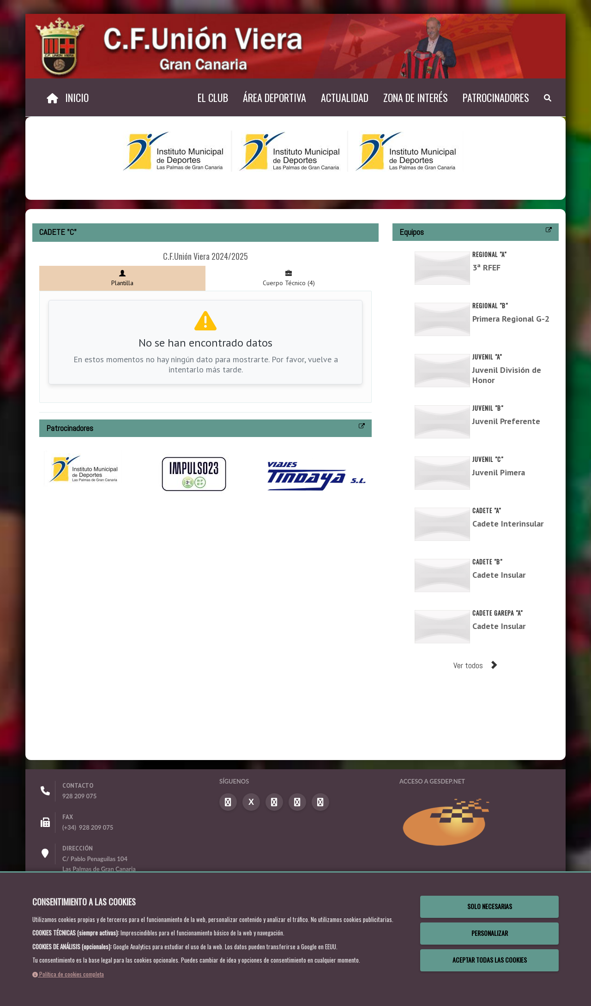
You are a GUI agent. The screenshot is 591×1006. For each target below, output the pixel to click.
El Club (213, 97)
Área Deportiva (274, 97)
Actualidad (344, 97)
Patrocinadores (496, 97)
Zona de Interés (415, 97)
